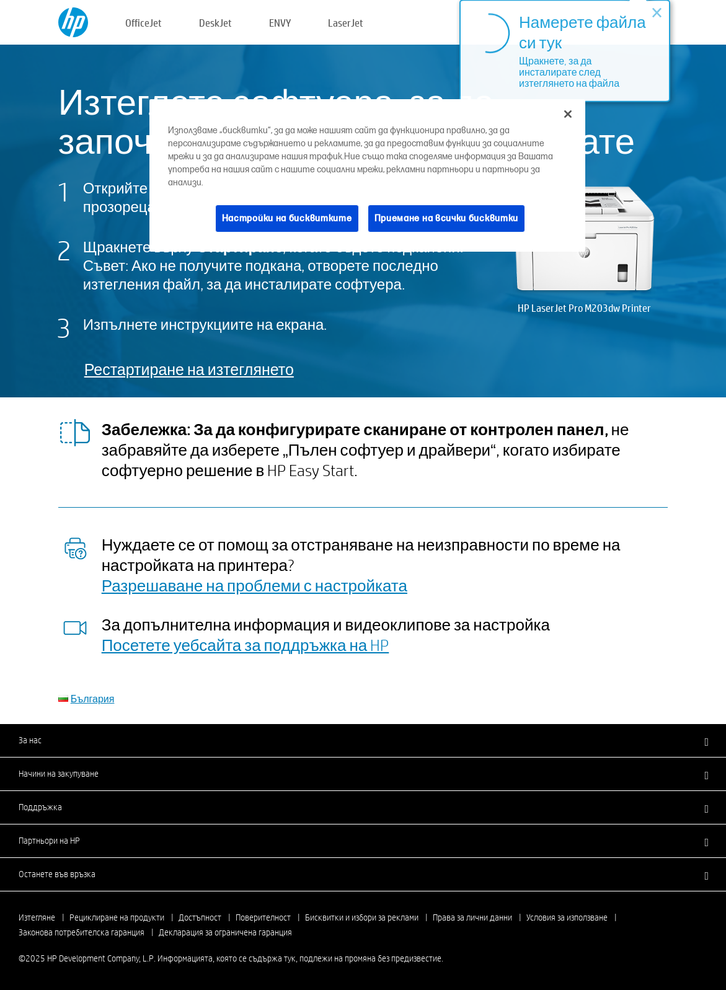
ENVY (280, 22)
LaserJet (345, 22)
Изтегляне (37, 917)
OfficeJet (143, 22)
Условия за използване (567, 917)
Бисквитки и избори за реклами (361, 917)
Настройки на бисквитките (287, 218)
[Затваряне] (568, 114)
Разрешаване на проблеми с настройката (254, 585)
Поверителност (263, 917)
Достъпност (200, 917)
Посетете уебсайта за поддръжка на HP (245, 645)
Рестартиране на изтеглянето (189, 369)
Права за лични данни (472, 917)
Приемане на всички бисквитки (446, 218)
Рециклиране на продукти (116, 917)
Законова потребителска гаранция (81, 932)
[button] (363, 740)
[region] (367, 175)
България (93, 698)
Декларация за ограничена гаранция (225, 932)
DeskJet (215, 22)
